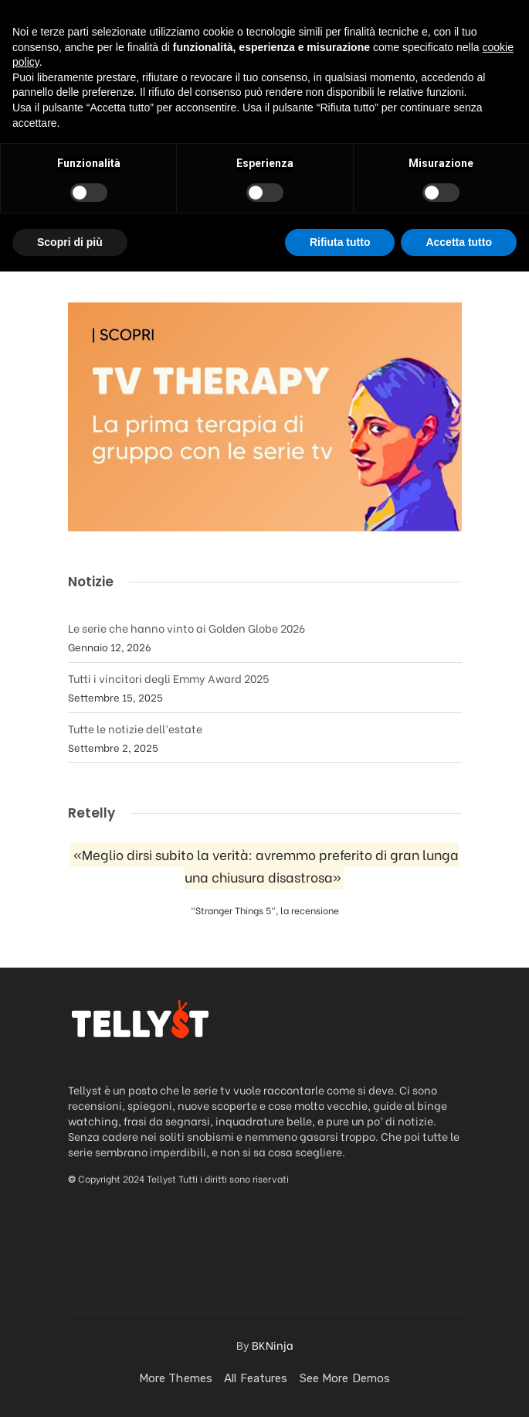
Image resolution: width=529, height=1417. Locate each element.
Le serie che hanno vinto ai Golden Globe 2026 (186, 628)
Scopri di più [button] (70, 1387)
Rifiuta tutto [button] (340, 1387)
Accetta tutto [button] (459, 1387)
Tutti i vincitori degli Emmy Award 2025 (168, 678)
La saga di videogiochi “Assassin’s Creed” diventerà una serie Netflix (248, 175)
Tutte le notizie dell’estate (135, 728)
